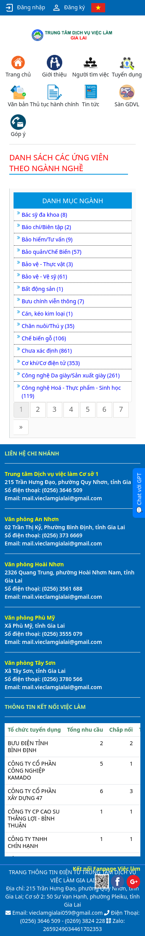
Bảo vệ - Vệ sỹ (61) (44, 276)
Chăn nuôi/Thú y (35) (48, 326)
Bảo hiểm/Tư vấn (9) (47, 239)
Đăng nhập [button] (25, 7)
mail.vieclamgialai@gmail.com (61, 498)
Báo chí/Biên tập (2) (46, 227)
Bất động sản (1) (42, 288)
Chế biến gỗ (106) (44, 338)
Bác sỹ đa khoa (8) (44, 214)
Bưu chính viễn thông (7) (53, 301)
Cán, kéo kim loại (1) (47, 313)
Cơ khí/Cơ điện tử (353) (51, 363)
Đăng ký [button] (68, 7)
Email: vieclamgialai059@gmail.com (56, 912)
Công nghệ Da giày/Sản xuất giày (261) (71, 375)
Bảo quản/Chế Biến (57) (51, 251)
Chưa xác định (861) (47, 350)
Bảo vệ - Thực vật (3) (47, 264)
